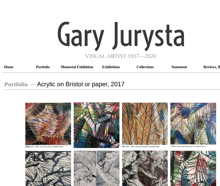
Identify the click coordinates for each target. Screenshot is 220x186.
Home (8, 67)
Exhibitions (111, 67)
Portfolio (43, 67)
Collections (145, 67)
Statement (179, 67)
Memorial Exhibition (77, 67)
